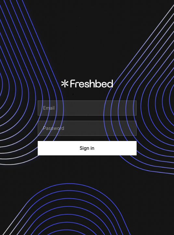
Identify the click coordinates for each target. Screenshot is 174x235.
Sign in (87, 148)
